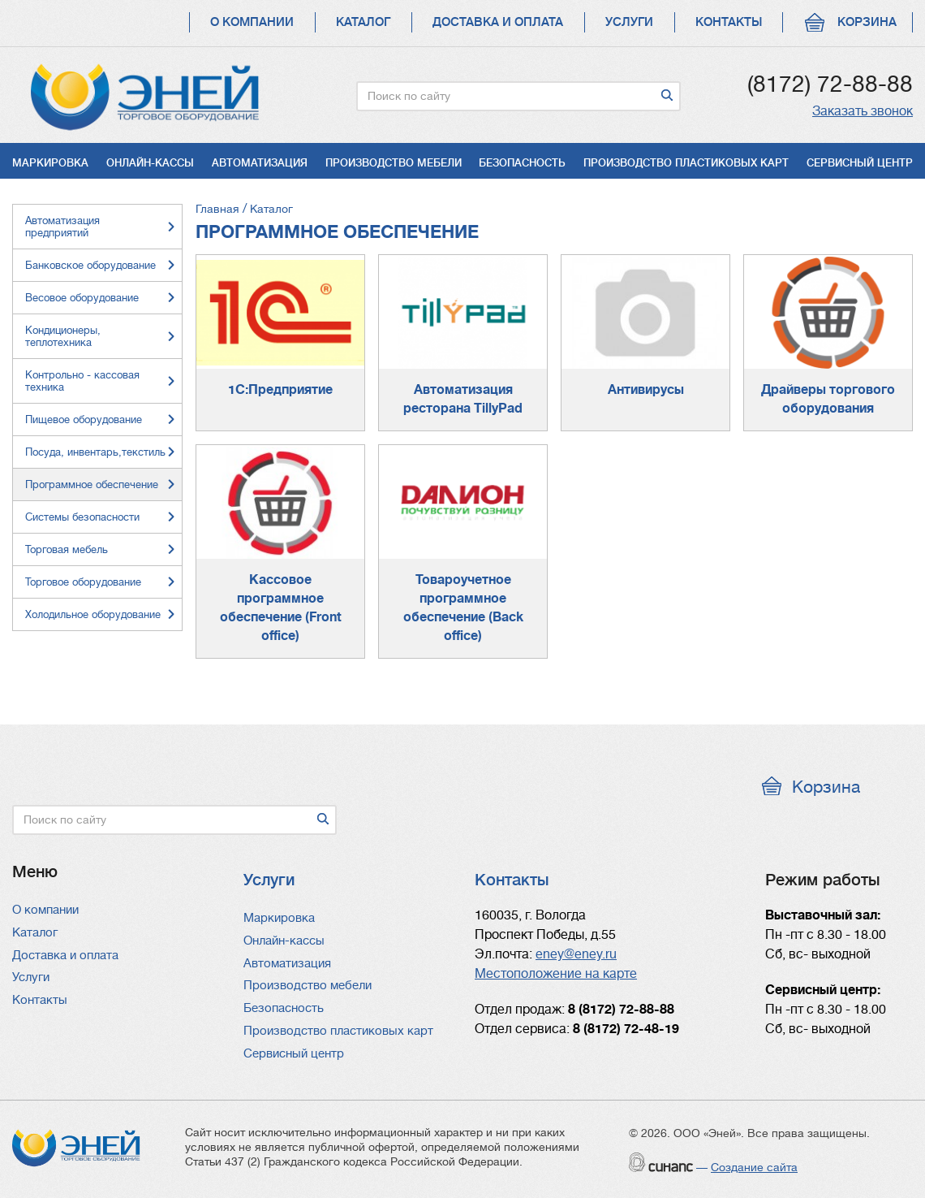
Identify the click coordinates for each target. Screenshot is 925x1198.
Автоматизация (260, 163)
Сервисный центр (860, 163)
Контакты (728, 22)
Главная (217, 208)
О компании (252, 22)
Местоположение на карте (556, 974)
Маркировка (50, 163)
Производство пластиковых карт (686, 163)
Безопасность (522, 163)
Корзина (867, 22)
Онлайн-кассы (150, 163)
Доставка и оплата (497, 22)
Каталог (363, 22)
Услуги (629, 22)
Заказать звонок (862, 111)
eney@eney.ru (576, 954)
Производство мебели (393, 163)
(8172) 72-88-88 (830, 84)
